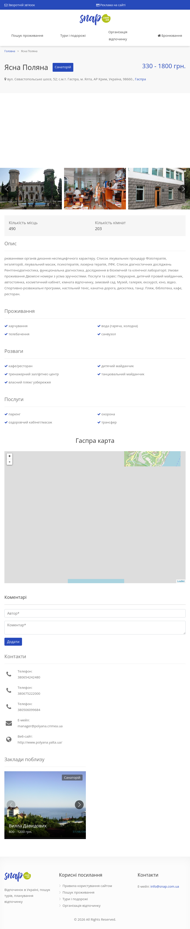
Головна (9, 51)
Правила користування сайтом (87, 885)
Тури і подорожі (73, 35)
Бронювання (170, 35)
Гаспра (140, 79)
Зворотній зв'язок (19, 5)
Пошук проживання (27, 35)
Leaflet (180, 581)
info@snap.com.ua (165, 886)
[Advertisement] (95, 130)
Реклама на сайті (110, 5)
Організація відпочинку (117, 35)
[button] (183, 189)
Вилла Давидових (28, 826)
